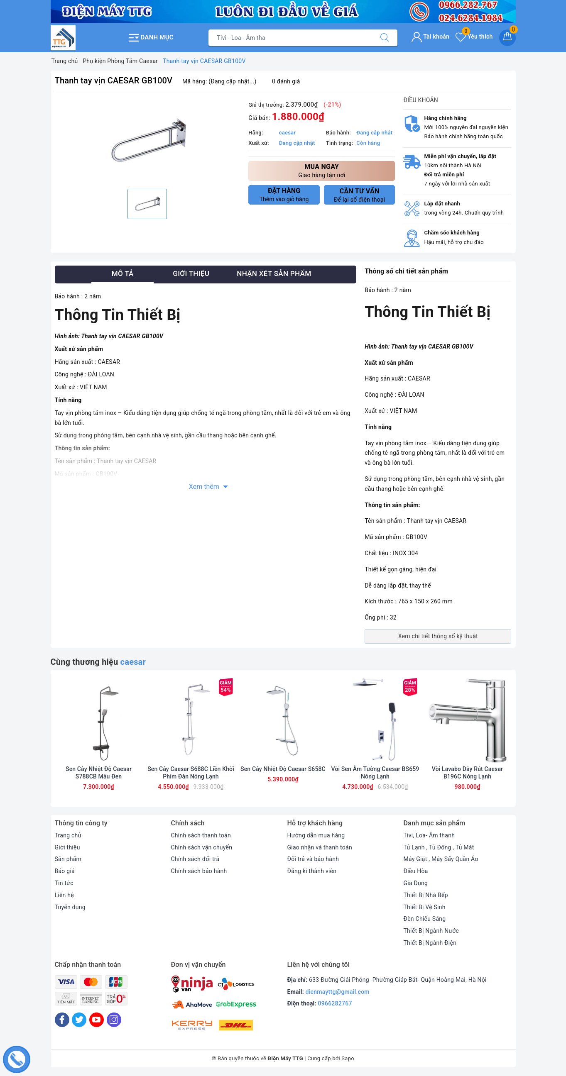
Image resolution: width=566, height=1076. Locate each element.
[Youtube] (96, 1020)
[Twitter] (79, 1020)
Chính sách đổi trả (195, 859)
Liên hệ (64, 895)
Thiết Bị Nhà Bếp (426, 895)
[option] (147, 141)
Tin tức (64, 883)
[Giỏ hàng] (507, 37)
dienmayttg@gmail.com (338, 991)
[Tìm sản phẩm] (290, 37)
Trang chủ (68, 835)
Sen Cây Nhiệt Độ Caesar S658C (283, 769)
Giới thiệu (67, 847)
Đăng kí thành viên (312, 871)
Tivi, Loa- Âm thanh (429, 835)
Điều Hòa (416, 871)
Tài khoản (430, 36)
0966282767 (335, 1003)
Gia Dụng (416, 883)
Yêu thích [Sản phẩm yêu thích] (474, 36)
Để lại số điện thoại (360, 195)
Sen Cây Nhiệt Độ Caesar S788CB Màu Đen (99, 773)
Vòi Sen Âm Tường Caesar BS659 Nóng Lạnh (375, 773)
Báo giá (65, 871)
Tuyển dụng (70, 907)
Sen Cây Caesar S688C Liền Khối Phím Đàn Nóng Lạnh (190, 773)
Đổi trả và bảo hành (313, 859)
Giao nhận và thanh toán (319, 847)
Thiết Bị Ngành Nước (431, 930)
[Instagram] (114, 1020)
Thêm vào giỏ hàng (284, 195)
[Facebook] (62, 1020)
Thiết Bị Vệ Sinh (425, 907)
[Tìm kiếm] (384, 37)
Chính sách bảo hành (199, 871)
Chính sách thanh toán (201, 835)
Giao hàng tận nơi (321, 170)
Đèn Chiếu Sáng (425, 918)
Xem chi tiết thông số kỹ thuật (438, 636)
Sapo (347, 1058)
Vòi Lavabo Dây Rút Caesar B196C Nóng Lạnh (467, 773)
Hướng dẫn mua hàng (316, 835)
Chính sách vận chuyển (202, 847)
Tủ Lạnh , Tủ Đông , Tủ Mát (439, 847)
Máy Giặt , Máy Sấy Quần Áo (441, 859)
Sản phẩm (68, 859)
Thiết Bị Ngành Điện (430, 942)
